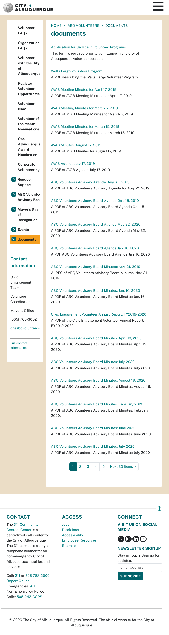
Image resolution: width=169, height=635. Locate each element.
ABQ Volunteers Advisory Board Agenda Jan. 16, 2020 (95, 248)
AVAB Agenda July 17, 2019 (73, 164)
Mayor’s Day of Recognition (28, 214)
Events (23, 230)
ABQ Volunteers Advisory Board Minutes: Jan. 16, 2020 (95, 290)
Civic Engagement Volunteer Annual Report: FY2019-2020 (98, 314)
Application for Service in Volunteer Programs (88, 47)
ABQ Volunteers (83, 26)
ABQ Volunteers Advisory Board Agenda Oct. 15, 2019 (95, 201)
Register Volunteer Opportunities (29, 88)
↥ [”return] (159, 508)
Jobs (65, 524)
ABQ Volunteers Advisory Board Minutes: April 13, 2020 (96, 338)
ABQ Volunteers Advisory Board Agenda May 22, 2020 (95, 224)
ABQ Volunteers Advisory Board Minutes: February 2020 (97, 404)
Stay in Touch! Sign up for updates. (139, 558)
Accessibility (72, 535)
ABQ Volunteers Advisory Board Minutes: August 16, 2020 (98, 380)
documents (27, 239)
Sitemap (69, 546)
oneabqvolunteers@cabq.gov (34, 328)
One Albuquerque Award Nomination (29, 147)
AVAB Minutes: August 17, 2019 (76, 145)
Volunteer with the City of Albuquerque (29, 66)
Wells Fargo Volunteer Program (76, 71)
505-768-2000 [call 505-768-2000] (37, 576)
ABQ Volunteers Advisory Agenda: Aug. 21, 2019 (90, 182)
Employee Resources (79, 540)
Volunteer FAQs (26, 30)
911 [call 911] (32, 586)
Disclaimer (70, 530)
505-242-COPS (29, 597)
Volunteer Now (26, 106)
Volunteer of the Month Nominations (28, 124)
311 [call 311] (17, 576)
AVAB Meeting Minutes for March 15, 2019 (85, 126)
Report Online (18, 581)
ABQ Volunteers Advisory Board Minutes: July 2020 (93, 362)
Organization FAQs (28, 45)
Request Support (25, 182)
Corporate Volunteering (29, 167)
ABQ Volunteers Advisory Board (29, 197)
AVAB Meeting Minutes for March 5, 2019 (84, 108)
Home (56, 26)
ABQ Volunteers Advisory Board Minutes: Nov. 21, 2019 (95, 267)
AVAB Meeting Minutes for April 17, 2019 (83, 89)
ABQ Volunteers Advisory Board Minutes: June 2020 (93, 428)
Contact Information (22, 262)
